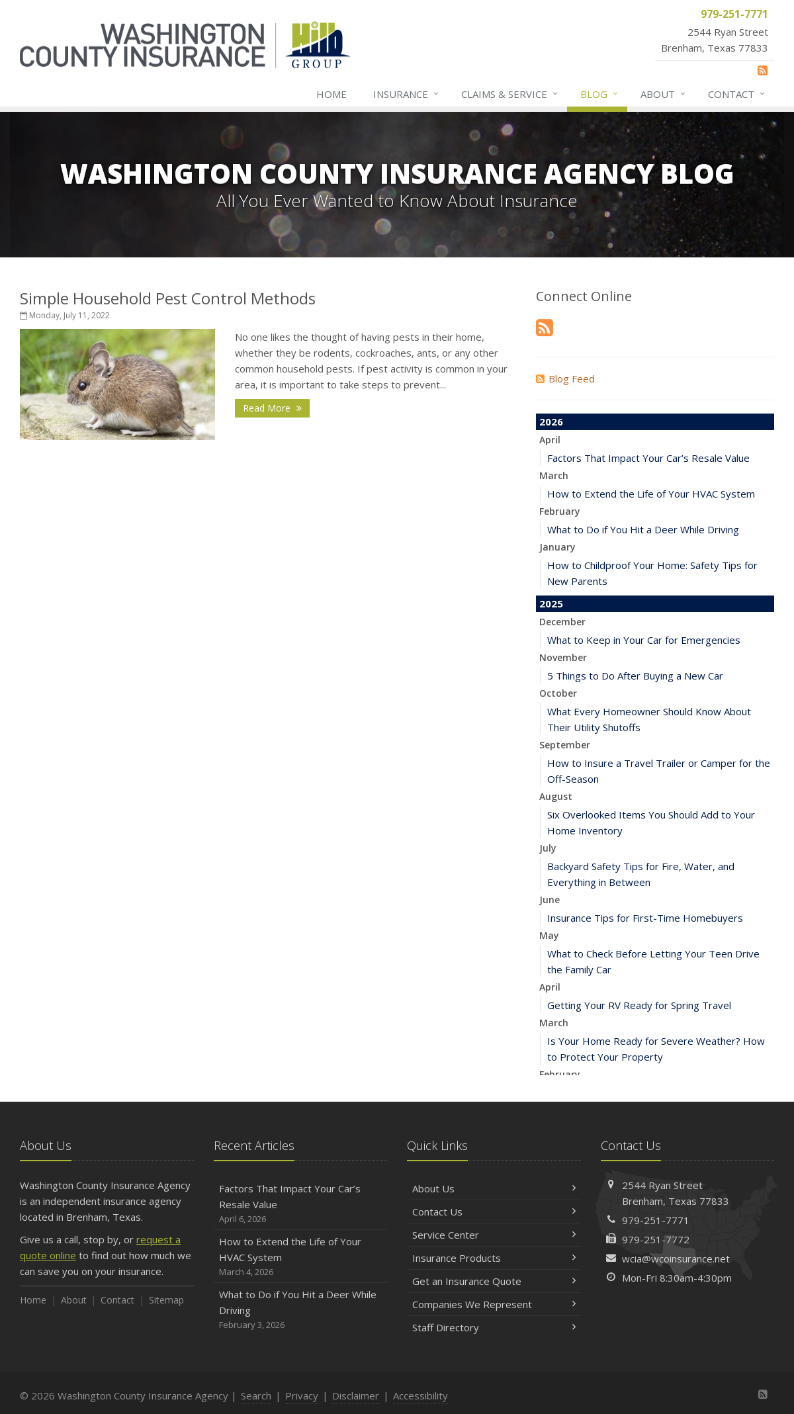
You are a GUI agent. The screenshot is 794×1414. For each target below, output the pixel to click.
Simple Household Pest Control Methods (168, 298)
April (549, 439)
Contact (737, 94)
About (663, 94)
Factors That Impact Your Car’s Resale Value (648, 457)
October (558, 693)
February (559, 511)
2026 (551, 421)
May (549, 935)
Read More (272, 408)
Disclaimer (355, 1395)
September (564, 744)
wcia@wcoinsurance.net (676, 1258)
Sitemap (166, 1300)
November (563, 657)
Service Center (494, 1234)
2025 (551, 603)
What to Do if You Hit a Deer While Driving (643, 529)
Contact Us (494, 1211)
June (549, 899)
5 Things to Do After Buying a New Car (635, 675)
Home (331, 94)
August (555, 796)
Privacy (301, 1395)
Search (256, 1395)
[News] (763, 70)
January (557, 547)
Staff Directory (494, 1327)
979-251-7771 (655, 1220)
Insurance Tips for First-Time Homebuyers (645, 917)
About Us (494, 1188)
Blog (599, 94)
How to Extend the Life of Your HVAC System (651, 493)
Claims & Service (510, 94)
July (547, 848)
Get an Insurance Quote (494, 1281)
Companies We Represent (494, 1304)
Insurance (406, 94)
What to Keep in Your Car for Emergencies (643, 639)
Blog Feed (565, 378)
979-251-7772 (655, 1239)
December (562, 621)
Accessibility (420, 1395)
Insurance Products (494, 1257)
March (553, 475)
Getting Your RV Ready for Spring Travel (639, 1005)
